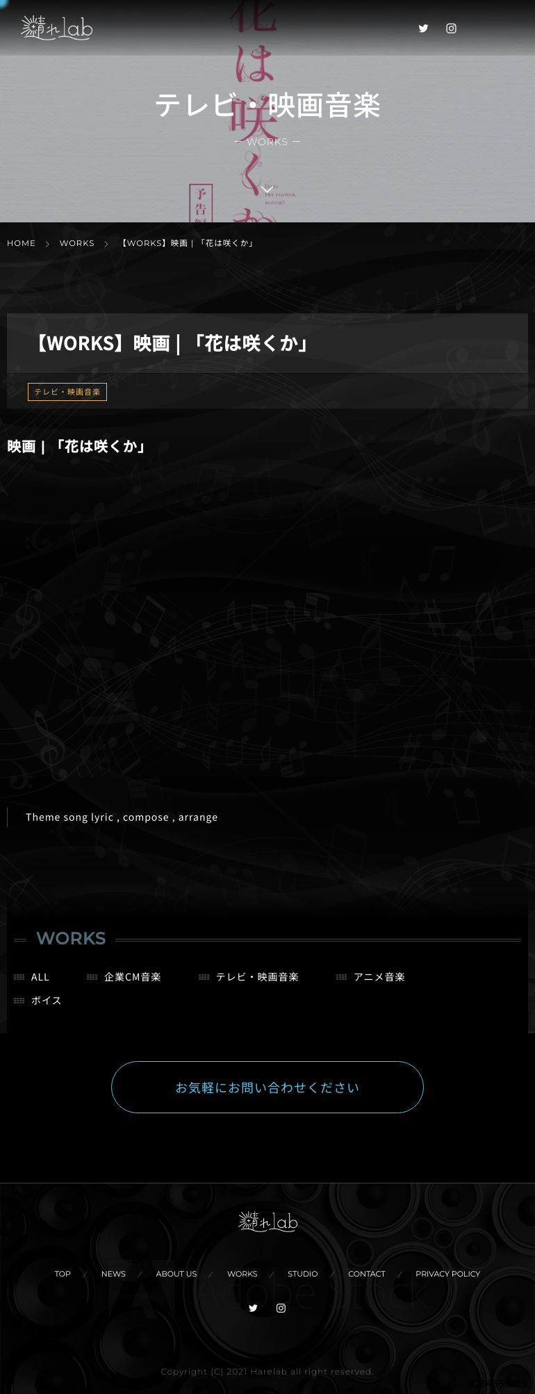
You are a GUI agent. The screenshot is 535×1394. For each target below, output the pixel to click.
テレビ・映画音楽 (67, 391)
